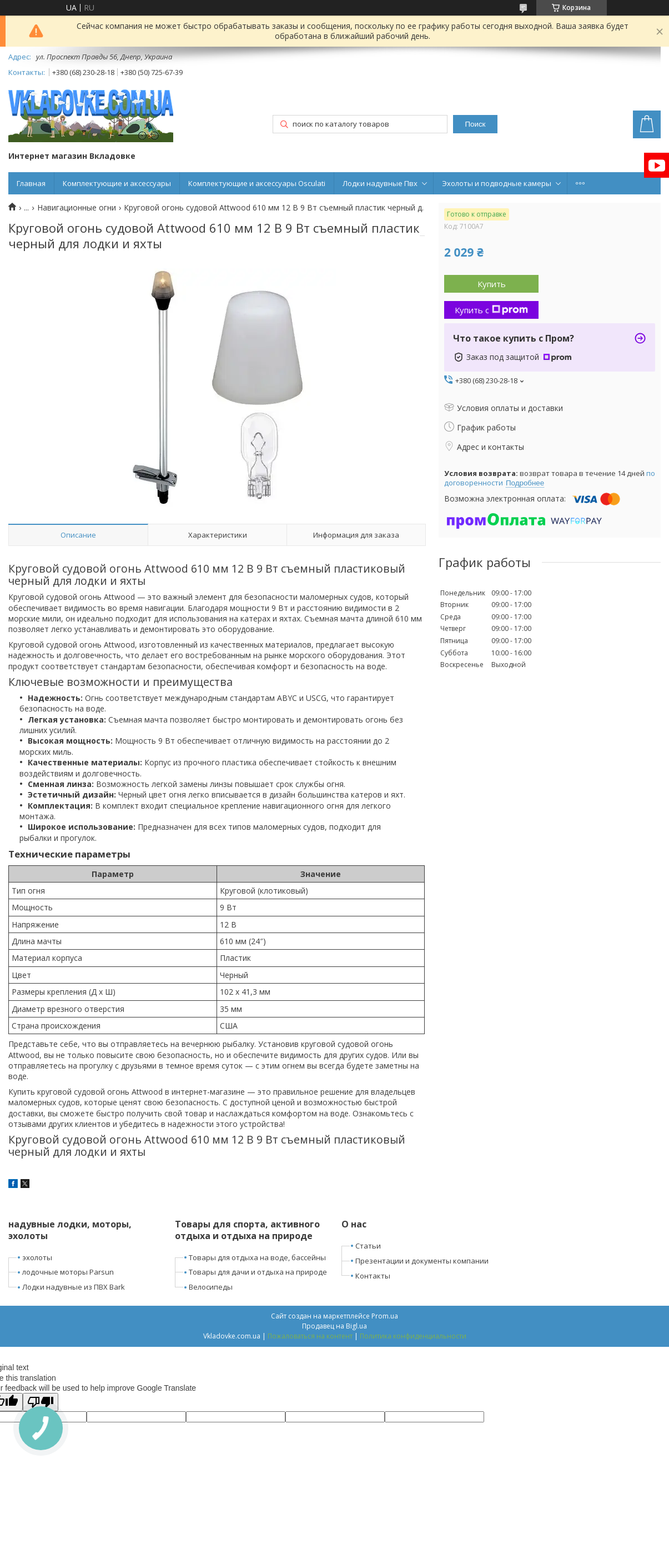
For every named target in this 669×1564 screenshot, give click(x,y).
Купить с (491, 309)
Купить (491, 283)
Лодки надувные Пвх (380, 183)
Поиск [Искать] (475, 124)
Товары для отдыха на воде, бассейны (257, 1257)
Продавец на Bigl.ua (334, 1326)
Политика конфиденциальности (413, 1336)
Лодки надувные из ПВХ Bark (73, 1287)
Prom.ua (384, 1316)
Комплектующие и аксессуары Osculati (256, 183)
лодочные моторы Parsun (68, 1272)
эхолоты (37, 1257)
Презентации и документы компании (422, 1261)
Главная (31, 183)
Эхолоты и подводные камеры (496, 183)
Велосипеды (211, 1287)
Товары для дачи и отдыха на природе (258, 1272)
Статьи (368, 1246)
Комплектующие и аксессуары (117, 183)
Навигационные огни (76, 208)
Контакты (372, 1276)
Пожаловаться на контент (310, 1336)
